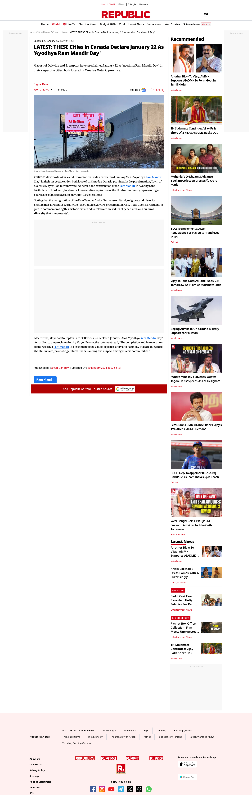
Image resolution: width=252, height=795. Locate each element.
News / (33, 32)
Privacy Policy (37, 770)
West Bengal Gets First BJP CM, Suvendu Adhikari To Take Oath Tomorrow (191, 525)
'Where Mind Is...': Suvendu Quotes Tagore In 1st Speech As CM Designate (195, 379)
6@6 (146, 730)
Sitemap (34, 776)
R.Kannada (143, 4)
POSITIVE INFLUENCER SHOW (78, 730)
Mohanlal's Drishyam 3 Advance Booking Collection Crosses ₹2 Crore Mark (194, 181)
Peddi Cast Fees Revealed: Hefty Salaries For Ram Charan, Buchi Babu (185, 602)
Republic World (108, 4)
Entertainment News (181, 190)
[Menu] (204, 14)
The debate (130, 730)
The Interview (95, 737)
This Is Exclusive (71, 737)
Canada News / (60, 32)
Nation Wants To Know (201, 737)
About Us (35, 759)
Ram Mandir (154, 177)
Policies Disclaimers (40, 782)
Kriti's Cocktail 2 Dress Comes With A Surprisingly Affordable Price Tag (185, 575)
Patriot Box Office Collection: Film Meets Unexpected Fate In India (184, 630)
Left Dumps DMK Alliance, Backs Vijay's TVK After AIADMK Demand (196, 427)
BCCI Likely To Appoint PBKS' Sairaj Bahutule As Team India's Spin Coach (195, 475)
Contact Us (36, 764)
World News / (44, 32)
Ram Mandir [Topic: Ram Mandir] (45, 380)
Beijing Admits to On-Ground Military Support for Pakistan (195, 331)
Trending (161, 730)
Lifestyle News (178, 582)
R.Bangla (132, 4)
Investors (35, 787)
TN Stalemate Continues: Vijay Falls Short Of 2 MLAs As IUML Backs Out (194, 130)
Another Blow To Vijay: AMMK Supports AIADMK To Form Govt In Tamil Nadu (193, 80)
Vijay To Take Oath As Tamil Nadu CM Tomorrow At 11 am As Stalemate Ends (196, 283)
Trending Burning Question (77, 743)
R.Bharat (121, 4)
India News (176, 90)
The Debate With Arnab (123, 737)
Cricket (174, 242)
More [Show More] (206, 24)
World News (41, 90)
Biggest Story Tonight (170, 737)
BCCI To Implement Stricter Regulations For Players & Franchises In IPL (195, 233)
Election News (178, 535)
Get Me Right (109, 730)
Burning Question (183, 730)
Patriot (147, 737)
